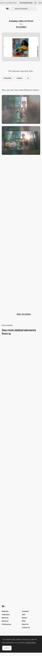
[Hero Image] (21, 512)
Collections (6, 614)
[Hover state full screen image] (21, 295)
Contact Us (26, 627)
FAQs (24, 621)
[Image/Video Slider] (21, 202)
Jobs (23, 614)
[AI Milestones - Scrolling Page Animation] (21, 354)
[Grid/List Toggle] (21, 233)
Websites (5, 611)
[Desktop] (21, 140)
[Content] (21, 576)
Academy (25, 611)
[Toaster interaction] (21, 418)
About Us (25, 624)
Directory (5, 621)
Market (24, 618)
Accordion (21, 27)
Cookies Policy (31, 642)
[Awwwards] (7, 9)
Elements (5, 618)
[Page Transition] (21, 171)
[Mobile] (21, 109)
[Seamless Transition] (21, 481)
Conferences (6, 624)
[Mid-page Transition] (21, 264)
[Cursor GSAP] (21, 544)
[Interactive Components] (21, 450)
